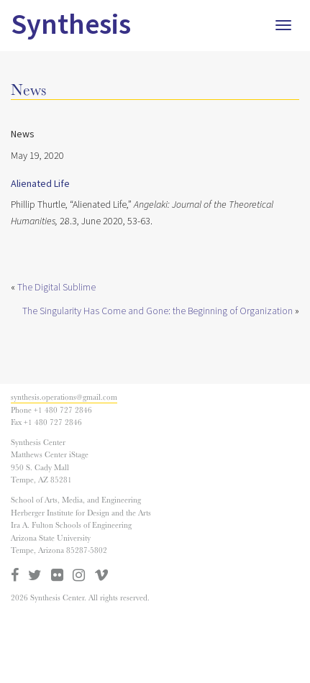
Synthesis (71, 24)
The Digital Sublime (56, 287)
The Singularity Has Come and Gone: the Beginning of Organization (157, 311)
